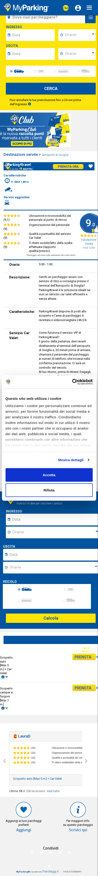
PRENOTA (85, 657)
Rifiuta (49, 490)
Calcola (50, 618)
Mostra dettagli (70, 460)
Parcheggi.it (51, 871)
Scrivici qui (78, 830)
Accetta (49, 475)
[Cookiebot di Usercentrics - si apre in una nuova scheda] (72, 382)
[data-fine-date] (33, 54)
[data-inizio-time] (79, 35)
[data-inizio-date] (33, 35)
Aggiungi (23, 830)
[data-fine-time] (79, 54)
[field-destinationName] (46, 17)
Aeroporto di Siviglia (55, 155)
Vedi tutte (53, 791)
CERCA (51, 88)
